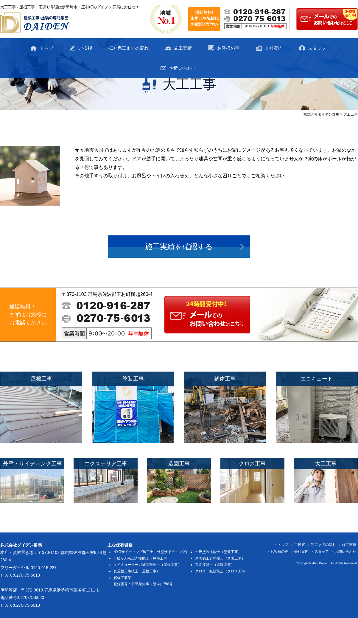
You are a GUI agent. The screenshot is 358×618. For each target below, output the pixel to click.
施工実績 (183, 48)
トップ (46, 48)
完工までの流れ (133, 48)
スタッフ (317, 48)
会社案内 (274, 48)
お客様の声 (228, 48)
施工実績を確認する (179, 246)
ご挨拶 (85, 48)
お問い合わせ (182, 68)
